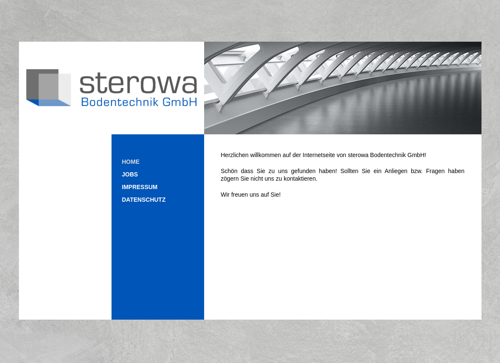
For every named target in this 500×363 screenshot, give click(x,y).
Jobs (130, 174)
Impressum (140, 187)
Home (131, 161)
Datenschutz (144, 199)
